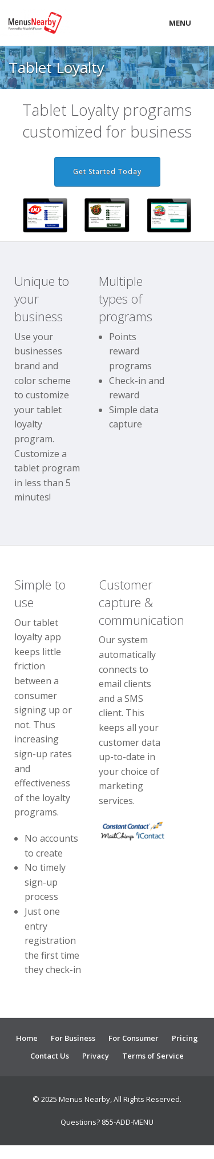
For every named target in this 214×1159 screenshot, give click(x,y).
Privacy (95, 1056)
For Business (73, 1038)
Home (27, 1038)
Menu (180, 23)
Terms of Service (153, 1056)
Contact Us (49, 1056)
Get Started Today (107, 171)
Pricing (185, 1038)
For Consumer (133, 1038)
